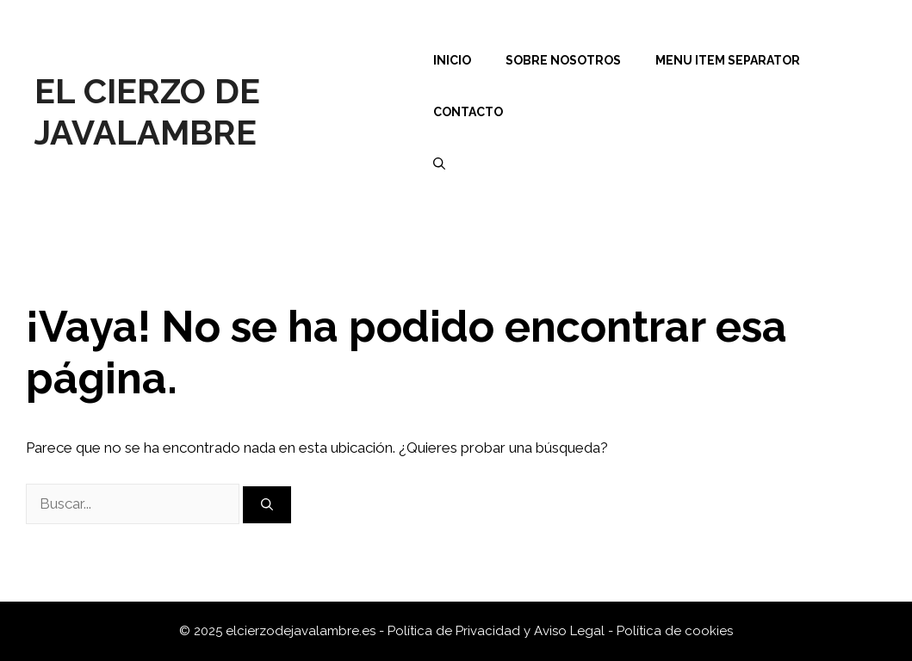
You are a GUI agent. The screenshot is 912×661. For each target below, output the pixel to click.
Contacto (468, 112)
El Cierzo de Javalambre (147, 111)
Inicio (452, 60)
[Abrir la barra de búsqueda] (439, 163)
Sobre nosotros (563, 60)
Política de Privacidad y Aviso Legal (498, 631)
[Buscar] (267, 504)
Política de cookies (675, 631)
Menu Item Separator (727, 60)
